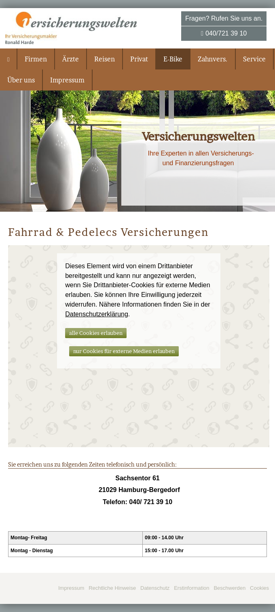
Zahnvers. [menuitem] (213, 59)
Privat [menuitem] (139, 59)
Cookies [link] (259, 588)
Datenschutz (154, 588)
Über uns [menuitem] (21, 80)
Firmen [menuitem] (36, 59)
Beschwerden (229, 588)
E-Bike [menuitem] (172, 59)
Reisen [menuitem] (104, 59)
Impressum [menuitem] (67, 80)
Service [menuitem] (254, 59)
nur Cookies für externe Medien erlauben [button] (124, 351)
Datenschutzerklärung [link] (96, 314)
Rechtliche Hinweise (112, 588)
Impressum (71, 588)
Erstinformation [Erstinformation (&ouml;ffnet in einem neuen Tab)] (191, 588)
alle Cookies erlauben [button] (96, 333)
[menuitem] (8, 58)
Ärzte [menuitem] (70, 59)
